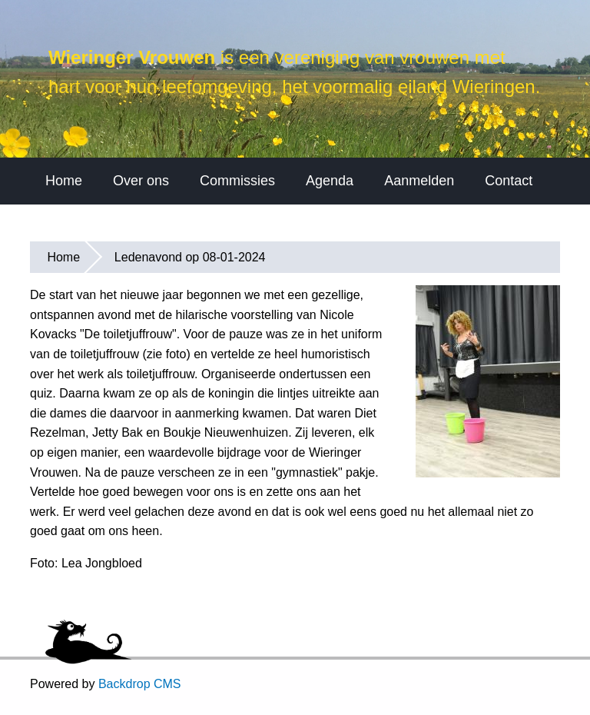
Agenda (329, 237)
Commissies (237, 237)
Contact (508, 237)
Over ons (141, 237)
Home (63, 237)
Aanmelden (419, 237)
